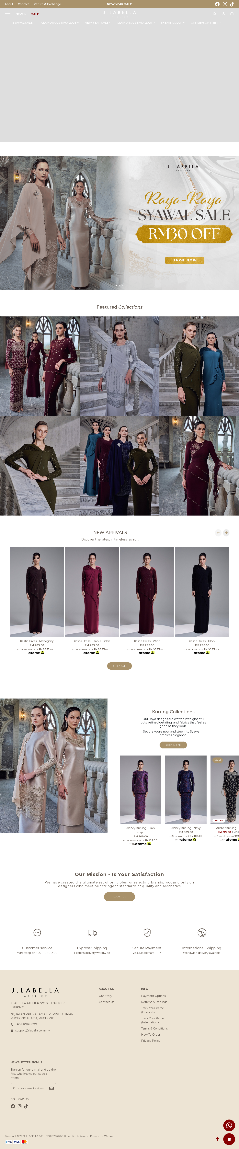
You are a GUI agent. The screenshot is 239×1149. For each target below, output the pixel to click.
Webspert (109, 1135)
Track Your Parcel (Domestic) (153, 1010)
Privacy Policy (150, 1040)
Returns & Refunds (154, 1002)
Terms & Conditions (154, 1028)
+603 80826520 (24, 1024)
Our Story (105, 996)
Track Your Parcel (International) (153, 1020)
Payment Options (153, 996)
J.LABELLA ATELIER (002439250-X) (46, 1135)
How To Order (150, 1034)
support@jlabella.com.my (30, 1030)
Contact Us (106, 1002)
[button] (116, 285)
